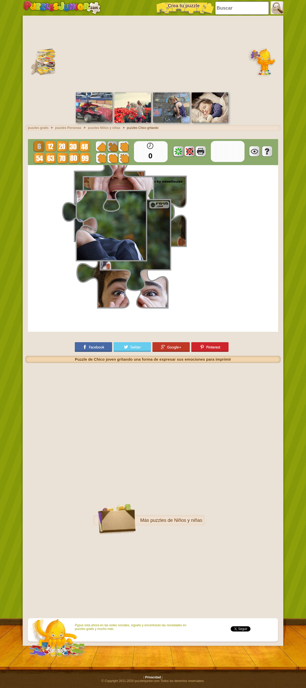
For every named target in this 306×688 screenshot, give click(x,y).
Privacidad (153, 677)
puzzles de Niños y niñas (176, 520)
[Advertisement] (153, 53)
